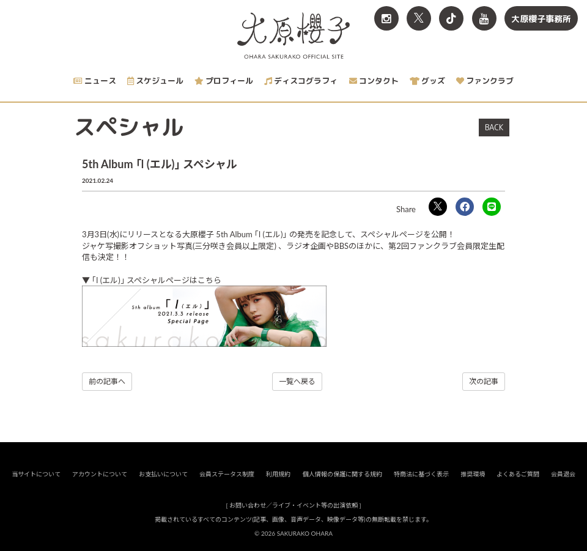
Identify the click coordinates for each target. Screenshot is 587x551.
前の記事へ (107, 381)
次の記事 (483, 381)
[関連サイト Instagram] (386, 18)
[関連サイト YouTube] (484, 18)
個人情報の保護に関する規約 (342, 474)
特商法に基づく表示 (421, 474)
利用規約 (278, 474)
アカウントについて (99, 474)
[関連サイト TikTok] (451, 18)
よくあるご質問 (518, 474)
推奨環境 (472, 474)
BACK (494, 127)
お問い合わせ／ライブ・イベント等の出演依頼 (293, 505)
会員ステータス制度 (226, 474)
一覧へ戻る (297, 381)
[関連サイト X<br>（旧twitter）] (419, 18)
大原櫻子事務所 (541, 18)
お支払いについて (163, 474)
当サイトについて (36, 474)
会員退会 (563, 474)
